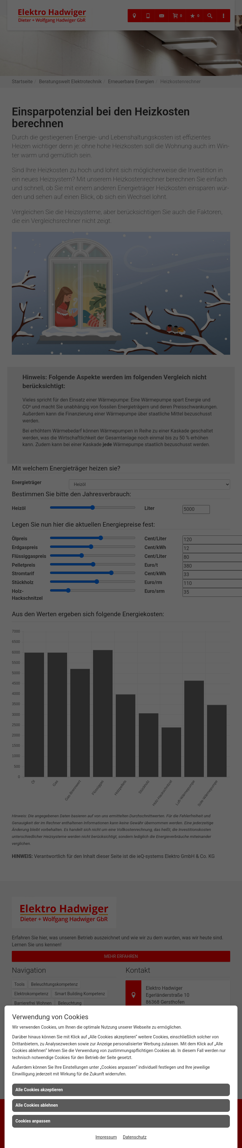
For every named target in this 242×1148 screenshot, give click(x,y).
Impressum (106, 1137)
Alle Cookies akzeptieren (39, 1089)
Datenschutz (134, 1137)
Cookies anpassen (32, 1121)
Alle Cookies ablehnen (36, 1105)
